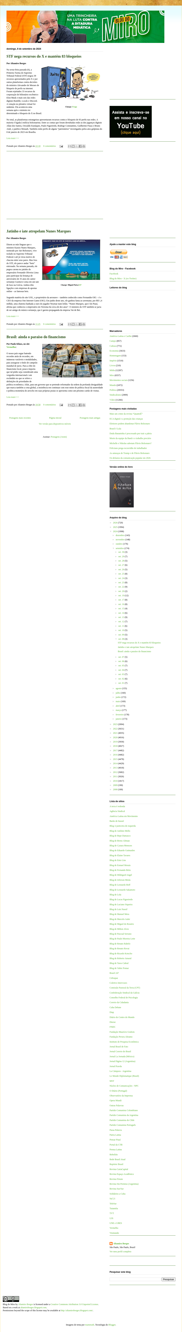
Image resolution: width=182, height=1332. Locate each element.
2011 (115, 776)
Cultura (113, 346)
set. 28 (121, 560)
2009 (115, 785)
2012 (115, 772)
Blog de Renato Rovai (119, 948)
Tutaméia (114, 1208)
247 (80, 285)
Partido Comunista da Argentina (124, 1115)
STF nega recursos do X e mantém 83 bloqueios (43, 56)
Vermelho (11, 347)
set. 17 (121, 599)
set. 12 (121, 621)
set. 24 (121, 578)
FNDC (113, 1027)
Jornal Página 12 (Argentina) (122, 1061)
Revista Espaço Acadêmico (122, 1174)
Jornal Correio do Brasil (120, 1051)
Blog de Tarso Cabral (119, 963)
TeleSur (113, 1203)
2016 (115, 754)
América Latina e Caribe (120, 336)
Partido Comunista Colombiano (124, 1110)
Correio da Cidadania (119, 1002)
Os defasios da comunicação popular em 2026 (130, 458)
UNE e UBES (116, 1223)
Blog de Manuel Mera (119, 914)
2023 (115, 724)
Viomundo (114, 1233)
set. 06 (121, 661)
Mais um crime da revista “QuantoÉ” (126, 413)
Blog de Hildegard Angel (121, 875)
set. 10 (121, 630)
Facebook (114, 273)
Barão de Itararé (117, 821)
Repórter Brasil (116, 1164)
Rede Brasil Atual (117, 1159)
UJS (111, 1218)
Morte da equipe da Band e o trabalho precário (130, 438)
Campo (113, 341)
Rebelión (114, 1154)
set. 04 (121, 670)
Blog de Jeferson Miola (120, 880)
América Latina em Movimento (124, 816)
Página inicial (55, 418)
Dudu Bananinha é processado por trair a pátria (131, 433)
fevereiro (120, 714)
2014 (115, 763)
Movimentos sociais (118, 380)
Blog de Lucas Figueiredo (121, 899)
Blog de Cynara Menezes (121, 845)
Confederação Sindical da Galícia (124, 992)
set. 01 (121, 683)
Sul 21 (112, 1198)
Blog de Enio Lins (118, 860)
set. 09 (121, 634)
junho (118, 697)
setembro (120, 548)
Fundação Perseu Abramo (121, 1036)
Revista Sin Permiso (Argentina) (124, 1184)
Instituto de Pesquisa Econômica (124, 1041)
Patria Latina (115, 1135)
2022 (115, 728)
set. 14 (121, 613)
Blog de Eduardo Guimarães (122, 850)
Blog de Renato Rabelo (120, 943)
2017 (115, 750)
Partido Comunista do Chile (122, 1120)
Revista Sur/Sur (117, 1188)
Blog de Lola (115, 894)
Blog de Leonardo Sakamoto (122, 889)
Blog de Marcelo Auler (120, 919)
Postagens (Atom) (59, 437)
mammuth (89, 1324)
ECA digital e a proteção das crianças (126, 418)
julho (118, 693)
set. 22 (121, 586)
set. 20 (121, 591)
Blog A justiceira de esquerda (123, 826)
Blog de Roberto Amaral (120, 958)
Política (113, 390)
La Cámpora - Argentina (120, 1071)
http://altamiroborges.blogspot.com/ (77, 1310)
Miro (112, 375)
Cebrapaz (114, 978)
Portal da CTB (116, 1144)
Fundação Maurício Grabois (122, 1032)
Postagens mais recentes (20, 418)
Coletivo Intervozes (118, 983)
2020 (115, 737)
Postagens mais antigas (90, 418)
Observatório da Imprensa (121, 1095)
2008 (115, 789)
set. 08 (121, 639)
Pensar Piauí (115, 1139)
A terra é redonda (117, 806)
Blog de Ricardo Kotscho (121, 953)
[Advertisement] (137, 72)
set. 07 (121, 657)
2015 (115, 759)
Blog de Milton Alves (119, 929)
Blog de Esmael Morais (120, 865)
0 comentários (49, 146)
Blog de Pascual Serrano (120, 934)
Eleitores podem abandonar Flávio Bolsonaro (130, 423)
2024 (115, 531)
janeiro (119, 719)
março (119, 710)
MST (112, 1081)
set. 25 (121, 573)
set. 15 (121, 608)
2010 (115, 781)
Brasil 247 (114, 973)
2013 (115, 767)
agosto (119, 688)
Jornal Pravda (116, 1066)
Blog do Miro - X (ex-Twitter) (123, 278)
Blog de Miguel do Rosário (122, 924)
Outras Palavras (117, 1105)
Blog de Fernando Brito (120, 870)
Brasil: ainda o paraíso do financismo (36, 337)
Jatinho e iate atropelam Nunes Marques (136, 647)
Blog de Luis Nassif (118, 909)
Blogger (112, 1324)
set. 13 (121, 617)
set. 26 (121, 569)
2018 (115, 746)
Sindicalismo (115, 395)
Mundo (113, 385)
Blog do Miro (9, 1304)
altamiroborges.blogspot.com (33, 1307)
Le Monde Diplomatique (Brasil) (124, 1076)
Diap (112, 1012)
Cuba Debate (115, 1007)
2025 (115, 527)
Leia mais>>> (12, 138)
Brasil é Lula (115, 428)
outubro (119, 544)
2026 (115, 522)
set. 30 (121, 552)
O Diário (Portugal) (118, 1091)
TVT (112, 1213)
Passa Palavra (116, 1130)
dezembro (120, 535)
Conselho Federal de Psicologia (124, 997)
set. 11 (121, 626)
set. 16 (121, 604)
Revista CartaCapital (119, 1169)
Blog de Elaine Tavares (120, 855)
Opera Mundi (115, 1100)
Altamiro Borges (121, 1243)
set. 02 (121, 678)
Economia (114, 350)
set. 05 (121, 665)
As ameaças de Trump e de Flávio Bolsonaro (130, 453)
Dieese (113, 1022)
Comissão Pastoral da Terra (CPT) (125, 987)
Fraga (74, 107)
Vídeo (112, 400)
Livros (112, 365)
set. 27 (121, 565)
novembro (120, 539)
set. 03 (121, 674)
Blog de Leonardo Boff (120, 884)
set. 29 (121, 556)
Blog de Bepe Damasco (120, 835)
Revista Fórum (116, 1179)
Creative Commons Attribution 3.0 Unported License (74, 1304)
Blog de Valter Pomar (119, 968)
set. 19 (121, 595)
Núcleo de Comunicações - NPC (124, 1086)
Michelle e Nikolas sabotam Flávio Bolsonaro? (131, 443)
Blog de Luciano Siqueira (121, 904)
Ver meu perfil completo (120, 1251)
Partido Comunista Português (123, 1125)
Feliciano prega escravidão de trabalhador (128, 448)
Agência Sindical (117, 811)
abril (118, 706)
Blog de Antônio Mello (120, 831)
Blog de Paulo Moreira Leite (122, 938)
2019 (115, 741)
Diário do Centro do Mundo (122, 1017)
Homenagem (115, 355)
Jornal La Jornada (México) (122, 1056)
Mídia (112, 370)
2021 (115, 733)
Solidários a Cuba (117, 1193)
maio (118, 701)
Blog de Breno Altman (120, 840)
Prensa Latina (116, 1149)
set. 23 (121, 582)
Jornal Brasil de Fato (119, 1046)
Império (113, 360)
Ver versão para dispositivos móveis (55, 424)
